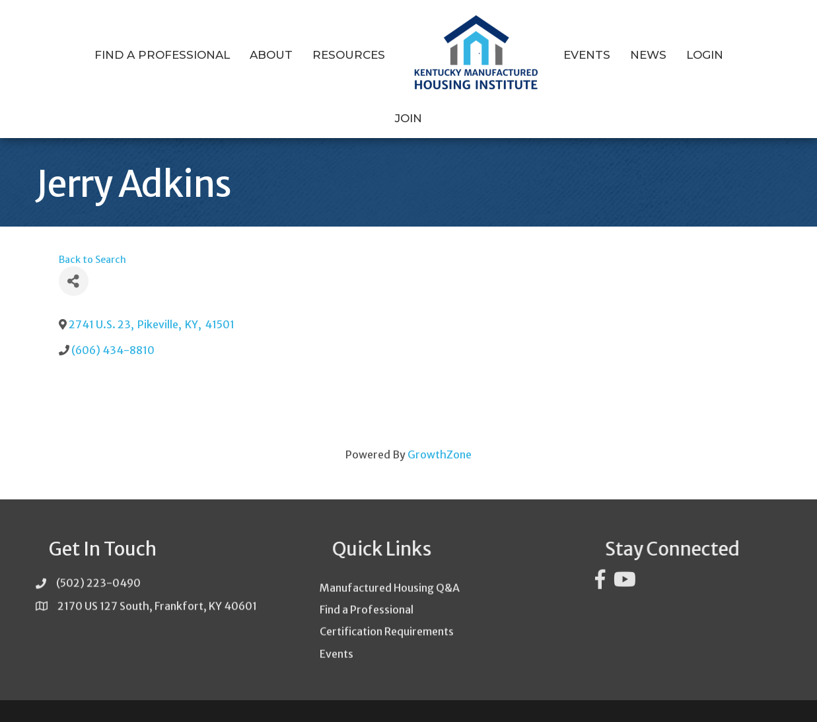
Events (563, 54)
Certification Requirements (387, 634)
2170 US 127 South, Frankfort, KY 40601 (157, 585)
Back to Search (92, 234)
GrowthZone (440, 428)
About (247, 54)
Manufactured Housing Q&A (390, 589)
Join (732, 54)
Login (680, 54)
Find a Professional (138, 54)
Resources (325, 54)
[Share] (74, 256)
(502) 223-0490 (98, 562)
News (624, 54)
